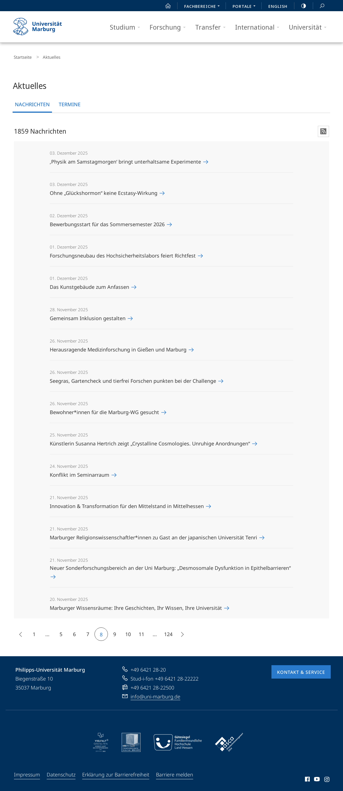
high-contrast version (300, 6)
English (277, 6)
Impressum (27, 772)
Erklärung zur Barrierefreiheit (115, 772)
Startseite (21, 56)
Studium (127, 27)
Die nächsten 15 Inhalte (180, 633)
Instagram (327, 777)
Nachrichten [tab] (32, 101)
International (259, 27)
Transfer (212, 27)
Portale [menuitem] (246, 6)
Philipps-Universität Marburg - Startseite (42, 26)
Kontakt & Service (301, 670)
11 (141, 631)
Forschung (169, 27)
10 (128, 631)
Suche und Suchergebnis (319, 6)
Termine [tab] (70, 101)
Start (165, 6)
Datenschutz (61, 772)
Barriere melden (174, 772)
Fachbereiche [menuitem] (203, 6)
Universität (309, 27)
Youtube (316, 777)
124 (168, 631)
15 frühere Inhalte (19, 633)
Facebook (306, 777)
